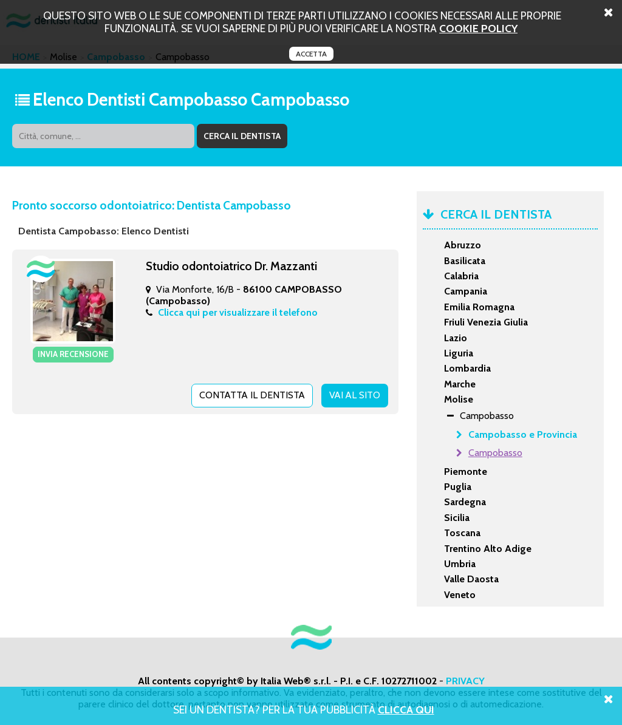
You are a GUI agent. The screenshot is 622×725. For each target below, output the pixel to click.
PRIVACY (465, 681)
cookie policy (478, 28)
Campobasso (495, 452)
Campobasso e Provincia (522, 434)
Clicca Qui (406, 709)
